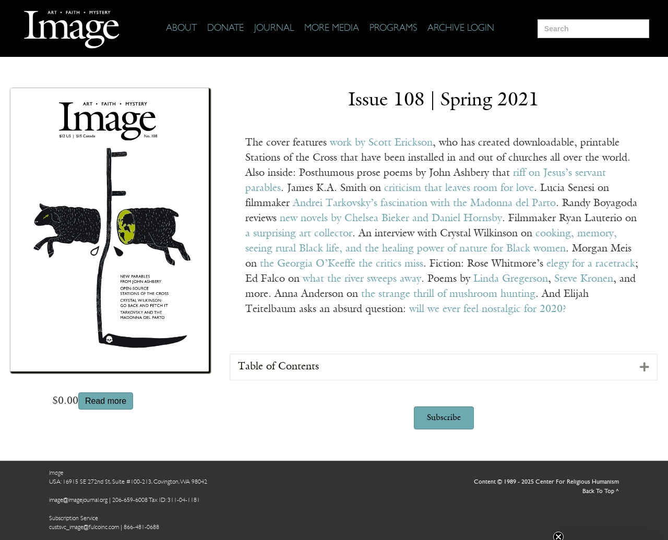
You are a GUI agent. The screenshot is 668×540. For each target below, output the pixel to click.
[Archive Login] (460, 28)
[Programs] (393, 28)
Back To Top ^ (600, 491)
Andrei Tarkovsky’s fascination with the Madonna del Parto (424, 203)
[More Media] (331, 28)
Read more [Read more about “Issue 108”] (105, 401)
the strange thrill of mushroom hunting (446, 294)
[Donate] (225, 28)
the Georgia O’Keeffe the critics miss (341, 264)
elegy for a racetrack (590, 264)
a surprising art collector (298, 234)
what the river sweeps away (362, 279)
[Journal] (274, 28)
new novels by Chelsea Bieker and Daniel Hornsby (391, 218)
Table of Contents (278, 367)
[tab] (443, 367)
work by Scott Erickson (381, 143)
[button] (444, 417)
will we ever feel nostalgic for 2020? (487, 309)
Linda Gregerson (510, 279)
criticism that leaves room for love (459, 188)
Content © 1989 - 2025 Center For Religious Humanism (546, 482)
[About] (181, 28)
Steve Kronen (583, 279)
